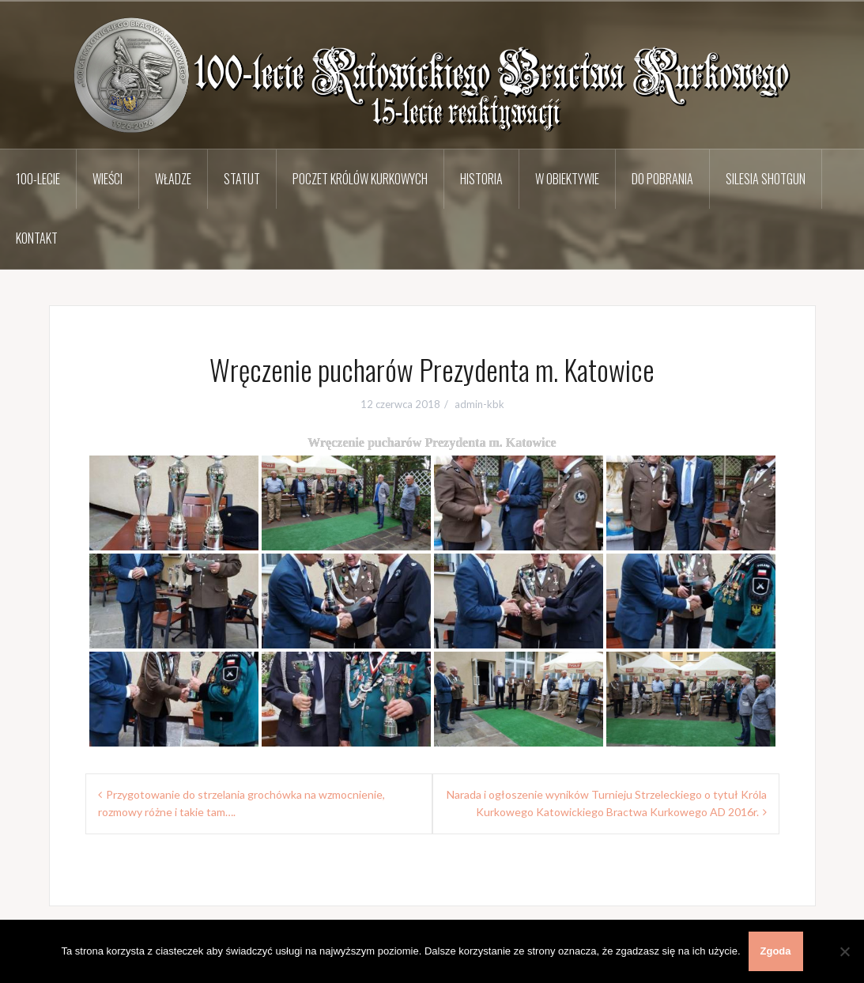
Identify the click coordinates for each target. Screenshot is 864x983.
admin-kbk (479, 404)
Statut (242, 178)
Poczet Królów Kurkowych (360, 178)
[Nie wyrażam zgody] (844, 951)
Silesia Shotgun (766, 178)
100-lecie (38, 178)
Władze (173, 178)
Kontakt (37, 238)
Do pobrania (662, 178)
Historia (481, 178)
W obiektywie (567, 178)
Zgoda (775, 951)
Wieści (107, 178)
